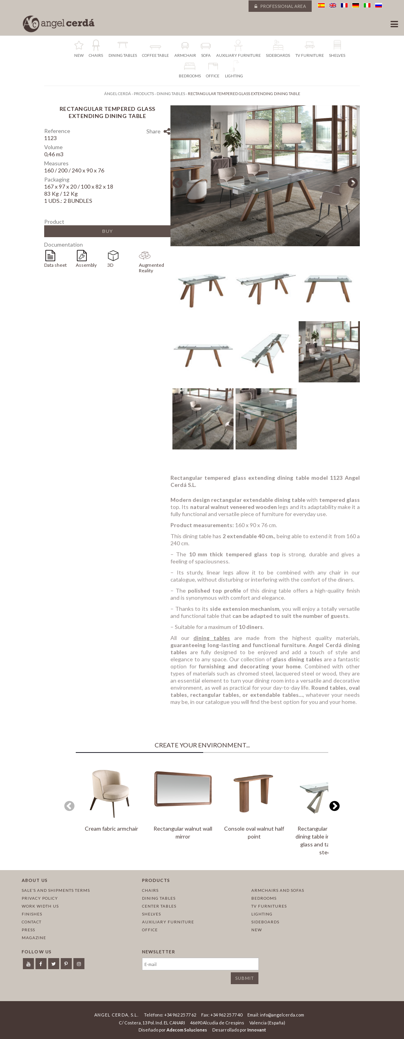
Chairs (150, 890)
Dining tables (159, 898)
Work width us (40, 906)
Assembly (86, 265)
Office (150, 929)
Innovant (256, 1029)
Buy (107, 231)
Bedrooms (264, 898)
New (256, 929)
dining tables (211, 640)
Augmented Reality (151, 267)
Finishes (32, 914)
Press (28, 929)
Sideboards (265, 921)
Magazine (34, 937)
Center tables (159, 906)
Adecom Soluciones (186, 1029)
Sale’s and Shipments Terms (56, 890)
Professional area (280, 6)
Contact (31, 921)
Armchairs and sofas (277, 890)
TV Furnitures (269, 906)
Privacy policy (40, 898)
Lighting (262, 914)
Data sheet (55, 265)
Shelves (151, 914)
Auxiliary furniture (168, 921)
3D (110, 265)
